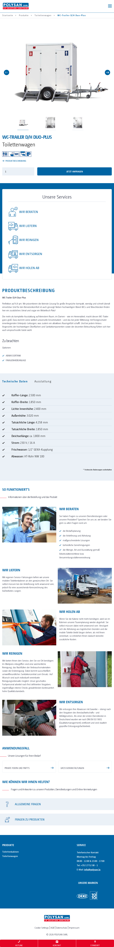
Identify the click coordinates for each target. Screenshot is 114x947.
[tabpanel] (57, 429)
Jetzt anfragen (74, 171)
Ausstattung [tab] (43, 381)
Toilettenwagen (10, 890)
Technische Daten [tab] (15, 381)
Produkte (8, 879)
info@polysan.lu (92, 903)
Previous (6, 72)
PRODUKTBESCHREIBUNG (14, 161)
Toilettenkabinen (10, 885)
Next (107, 72)
